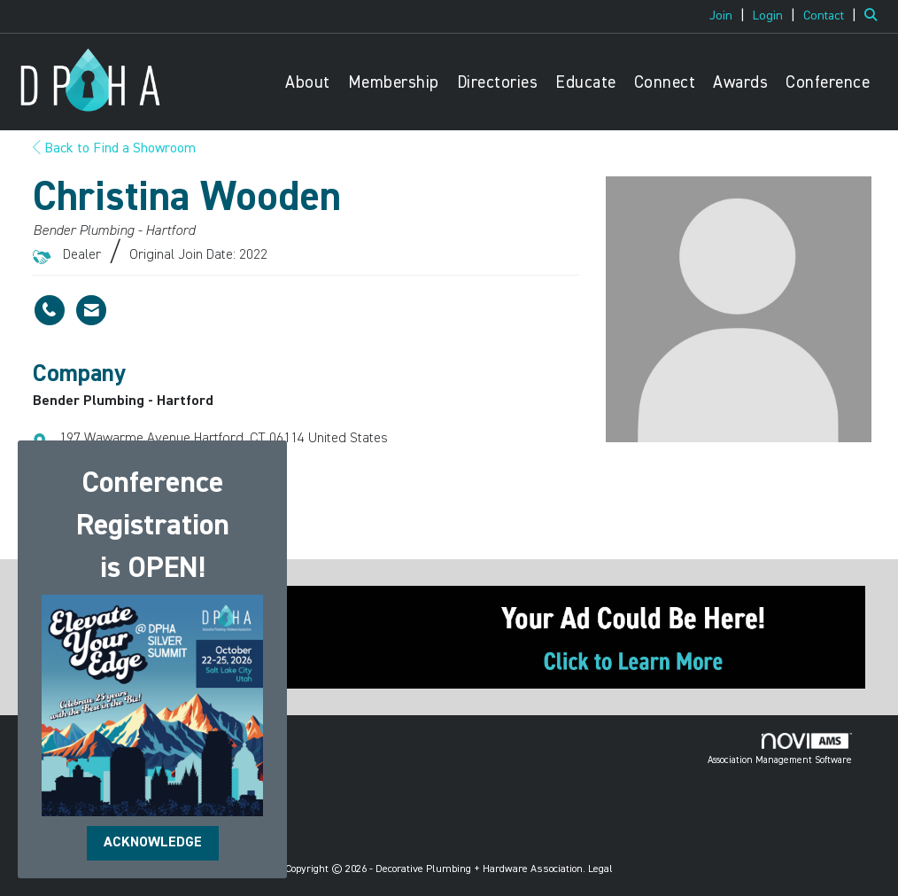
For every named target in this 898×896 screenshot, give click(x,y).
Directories (497, 82)
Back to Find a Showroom (114, 149)
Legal (600, 869)
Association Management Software (780, 749)
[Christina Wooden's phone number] (49, 310)
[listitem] (729, 16)
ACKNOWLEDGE (153, 843)
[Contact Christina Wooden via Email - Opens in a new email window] (91, 310)
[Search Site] (874, 16)
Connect (665, 82)
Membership (393, 82)
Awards (740, 82)
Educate (585, 82)
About (307, 82)
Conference (828, 82)
